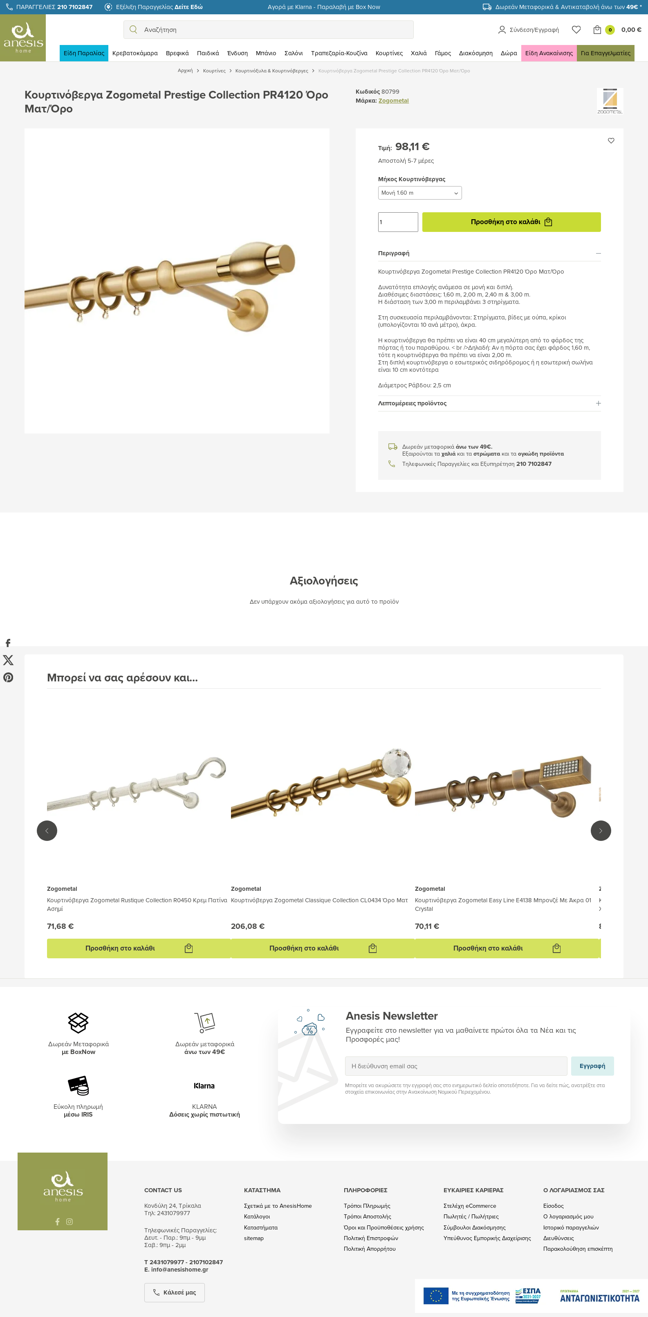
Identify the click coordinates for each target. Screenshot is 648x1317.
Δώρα (509, 53)
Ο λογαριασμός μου (568, 1216)
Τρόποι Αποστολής (367, 1216)
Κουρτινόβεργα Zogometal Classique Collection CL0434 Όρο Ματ (319, 900)
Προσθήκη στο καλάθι (511, 222)
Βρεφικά (177, 53)
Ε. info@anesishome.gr (176, 1269)
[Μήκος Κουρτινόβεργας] (420, 193)
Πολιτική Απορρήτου (370, 1248)
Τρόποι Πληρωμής (367, 1205)
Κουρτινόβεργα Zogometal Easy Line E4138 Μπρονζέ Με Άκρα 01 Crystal (503, 904)
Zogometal (394, 100)
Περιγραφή (489, 253)
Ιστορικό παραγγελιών (571, 1227)
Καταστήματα (261, 1227)
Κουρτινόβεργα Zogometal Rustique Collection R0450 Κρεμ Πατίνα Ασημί (137, 904)
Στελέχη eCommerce (470, 1205)
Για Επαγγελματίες (605, 53)
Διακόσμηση (476, 53)
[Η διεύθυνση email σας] (456, 1066)
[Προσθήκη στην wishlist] (611, 141)
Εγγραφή (592, 1065)
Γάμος (443, 53)
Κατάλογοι (257, 1216)
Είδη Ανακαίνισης (549, 53)
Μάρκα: (366, 100)
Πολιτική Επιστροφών (371, 1238)
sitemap (254, 1238)
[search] (133, 29)
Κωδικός (368, 91)
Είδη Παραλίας (84, 53)
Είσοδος (553, 1205)
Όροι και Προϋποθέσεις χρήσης (384, 1227)
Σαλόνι (294, 53)
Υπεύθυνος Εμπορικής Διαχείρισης (487, 1238)
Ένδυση (237, 53)
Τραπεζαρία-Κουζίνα (339, 53)
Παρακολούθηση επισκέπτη (578, 1248)
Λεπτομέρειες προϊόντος (489, 403)
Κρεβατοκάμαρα (135, 53)
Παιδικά (208, 53)
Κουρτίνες (389, 53)
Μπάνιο (266, 53)
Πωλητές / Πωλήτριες (471, 1216)
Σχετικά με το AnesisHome (278, 1205)
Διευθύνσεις (558, 1238)
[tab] (489, 253)
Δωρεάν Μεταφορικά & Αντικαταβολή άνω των (569, 6)
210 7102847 (534, 464)
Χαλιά (419, 53)
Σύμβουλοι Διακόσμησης (475, 1227)
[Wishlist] (576, 29)
